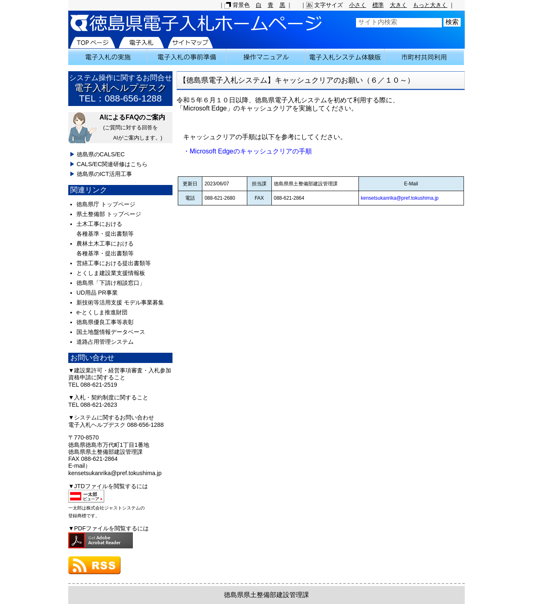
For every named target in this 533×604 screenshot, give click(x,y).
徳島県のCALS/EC (101, 154)
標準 (378, 5)
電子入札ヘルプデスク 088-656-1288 (116, 424)
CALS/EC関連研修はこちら (112, 164)
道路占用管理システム (105, 341)
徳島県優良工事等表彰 (105, 322)
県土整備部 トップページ (108, 214)
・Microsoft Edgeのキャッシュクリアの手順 (244, 151)
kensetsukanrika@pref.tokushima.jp (400, 198)
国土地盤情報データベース (110, 332)
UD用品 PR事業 (97, 292)
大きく (398, 5)
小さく (357, 5)
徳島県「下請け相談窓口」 (110, 282)
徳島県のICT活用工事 (104, 174)
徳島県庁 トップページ (105, 204)
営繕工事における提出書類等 (113, 263)
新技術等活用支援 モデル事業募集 (120, 302)
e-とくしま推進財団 (102, 312)
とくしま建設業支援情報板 (110, 273)
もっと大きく (430, 5)
